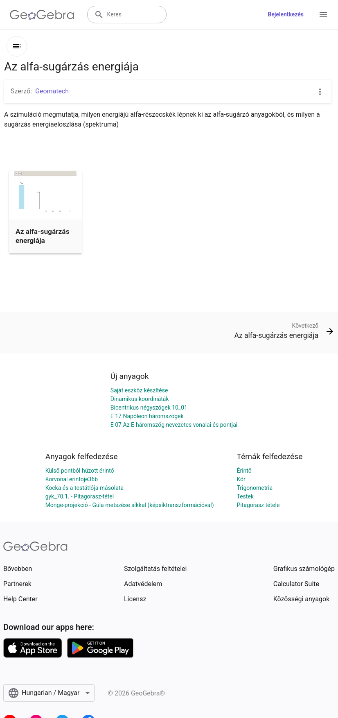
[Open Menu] (323, 15)
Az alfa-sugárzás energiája (43, 236)
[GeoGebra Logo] (42, 15)
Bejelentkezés (286, 14)
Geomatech (52, 91)
